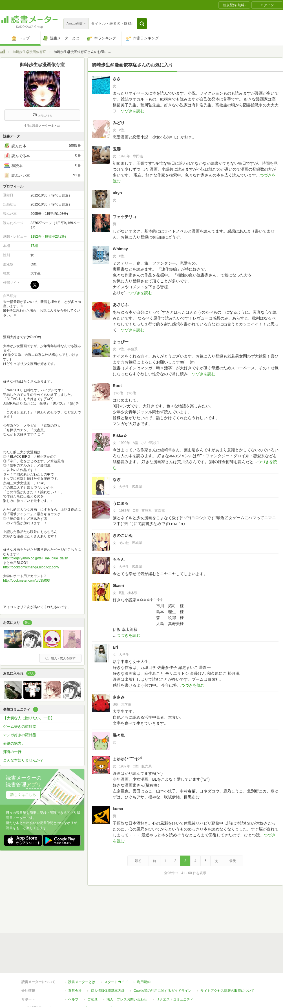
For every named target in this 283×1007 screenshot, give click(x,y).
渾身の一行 (12, 752)
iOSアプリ (107, 943)
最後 (232, 861)
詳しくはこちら (23, 794)
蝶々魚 (119, 735)
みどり (119, 122)
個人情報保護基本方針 (108, 926)
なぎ (117, 479)
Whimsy (120, 249)
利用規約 (144, 917)
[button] (142, 23)
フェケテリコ (124, 217)
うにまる (121, 503)
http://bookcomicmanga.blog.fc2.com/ (31, 567)
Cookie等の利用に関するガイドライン (162, 926)
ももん (119, 559)
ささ (117, 79)
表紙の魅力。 (14, 743)
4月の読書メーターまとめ (42, 125)
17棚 (33, 246)
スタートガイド (116, 917)
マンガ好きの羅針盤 (19, 735)
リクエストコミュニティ (174, 934)
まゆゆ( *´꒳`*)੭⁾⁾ (127, 759)
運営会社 (75, 926)
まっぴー (121, 342)
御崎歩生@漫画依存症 (29, 52)
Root (117, 385)
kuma (118, 809)
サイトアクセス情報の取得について (227, 926)
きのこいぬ (122, 535)
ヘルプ (73, 934)
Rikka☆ (120, 435)
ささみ (119, 697)
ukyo (117, 193)
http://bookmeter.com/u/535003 (26, 580)
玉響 (117, 149)
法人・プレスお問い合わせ (127, 934)
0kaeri (118, 585)
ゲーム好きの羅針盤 (19, 726)
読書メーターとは (81, 917)
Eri (115, 647)
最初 (138, 861)
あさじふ (121, 304)
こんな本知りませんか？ (23, 760)
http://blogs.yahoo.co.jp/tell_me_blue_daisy (35, 558)
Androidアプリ (79, 943)
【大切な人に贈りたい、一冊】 (28, 718)
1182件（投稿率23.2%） (49, 236)
